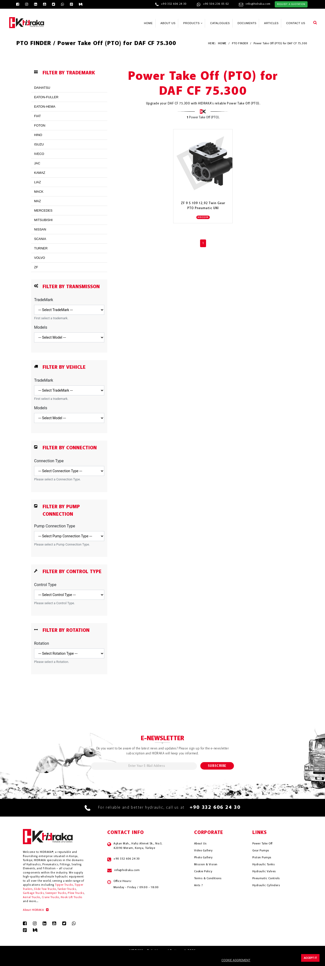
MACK (39, 191)
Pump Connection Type (54, 526)
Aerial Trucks (31, 897)
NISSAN (40, 229)
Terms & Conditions (208, 878)
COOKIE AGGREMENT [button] (235, 960)
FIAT (37, 116)
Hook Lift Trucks (71, 897)
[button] (315, 22)
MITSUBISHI (43, 220)
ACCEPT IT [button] (310, 958)
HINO (38, 135)
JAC (37, 163)
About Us (200, 843)
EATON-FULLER (46, 97)
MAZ (37, 201)
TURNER (41, 248)
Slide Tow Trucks (45, 889)
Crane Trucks (50, 897)
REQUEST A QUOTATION (291, 4)
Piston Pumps (261, 857)
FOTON (39, 125)
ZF (36, 267)
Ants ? (198, 885)
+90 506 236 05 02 (216, 4)
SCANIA (40, 239)
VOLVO (39, 258)
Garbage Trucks (33, 893)
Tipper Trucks (64, 885)
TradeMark (43, 299)
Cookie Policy (203, 871)
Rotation (41, 643)
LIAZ (37, 182)
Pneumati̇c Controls (266, 878)
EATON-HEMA (44, 106)
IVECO (39, 154)
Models (40, 327)
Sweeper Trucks (55, 893)
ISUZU (39, 144)
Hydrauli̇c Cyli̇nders (266, 885)
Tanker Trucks (66, 889)
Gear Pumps (260, 850)
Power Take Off (262, 843)
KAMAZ (39, 173)
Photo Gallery (203, 857)
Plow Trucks (76, 893)
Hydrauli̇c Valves (264, 871)
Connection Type (49, 461)
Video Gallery (203, 850)
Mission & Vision (205, 864)
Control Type (45, 584)
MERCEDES (43, 210)
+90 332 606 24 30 (174, 4)
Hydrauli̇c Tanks (263, 864)
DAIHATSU (42, 88)
